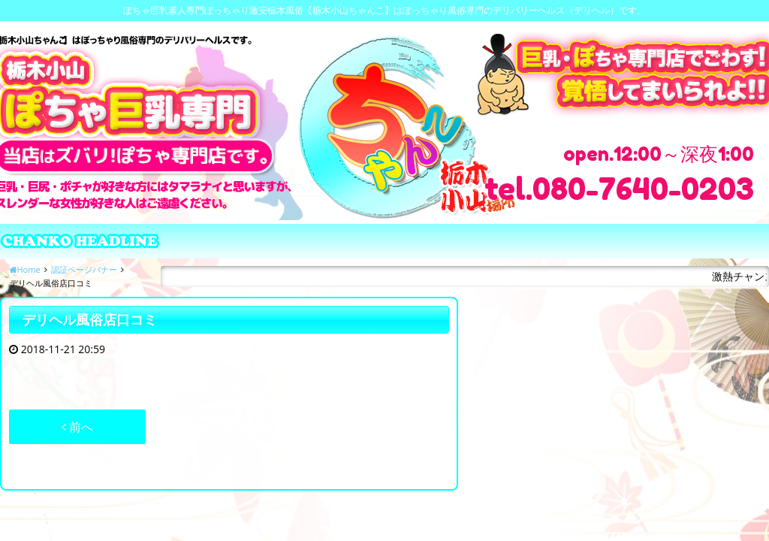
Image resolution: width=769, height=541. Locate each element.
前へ (77, 427)
